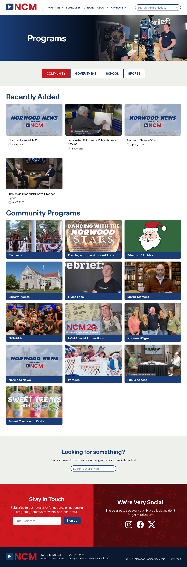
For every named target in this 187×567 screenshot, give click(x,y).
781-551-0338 (77, 555)
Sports (134, 73)
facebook (140, 524)
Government (85, 73)
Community (56, 73)
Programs (53, 7)
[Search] (154, 7)
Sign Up (72, 521)
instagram (128, 524)
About (101, 7)
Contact (117, 7)
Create (89, 7)
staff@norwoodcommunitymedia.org (89, 558)
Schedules (73, 7)
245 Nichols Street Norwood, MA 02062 (52, 557)
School (112, 73)
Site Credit (175, 559)
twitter (151, 524)
